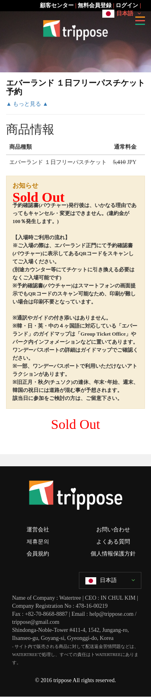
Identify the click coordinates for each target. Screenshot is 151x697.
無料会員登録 (95, 5)
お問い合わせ (113, 530)
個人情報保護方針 (113, 554)
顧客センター (57, 5)
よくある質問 (113, 542)
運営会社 (38, 530)
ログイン (127, 5)
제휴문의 (38, 542)
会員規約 (38, 554)
